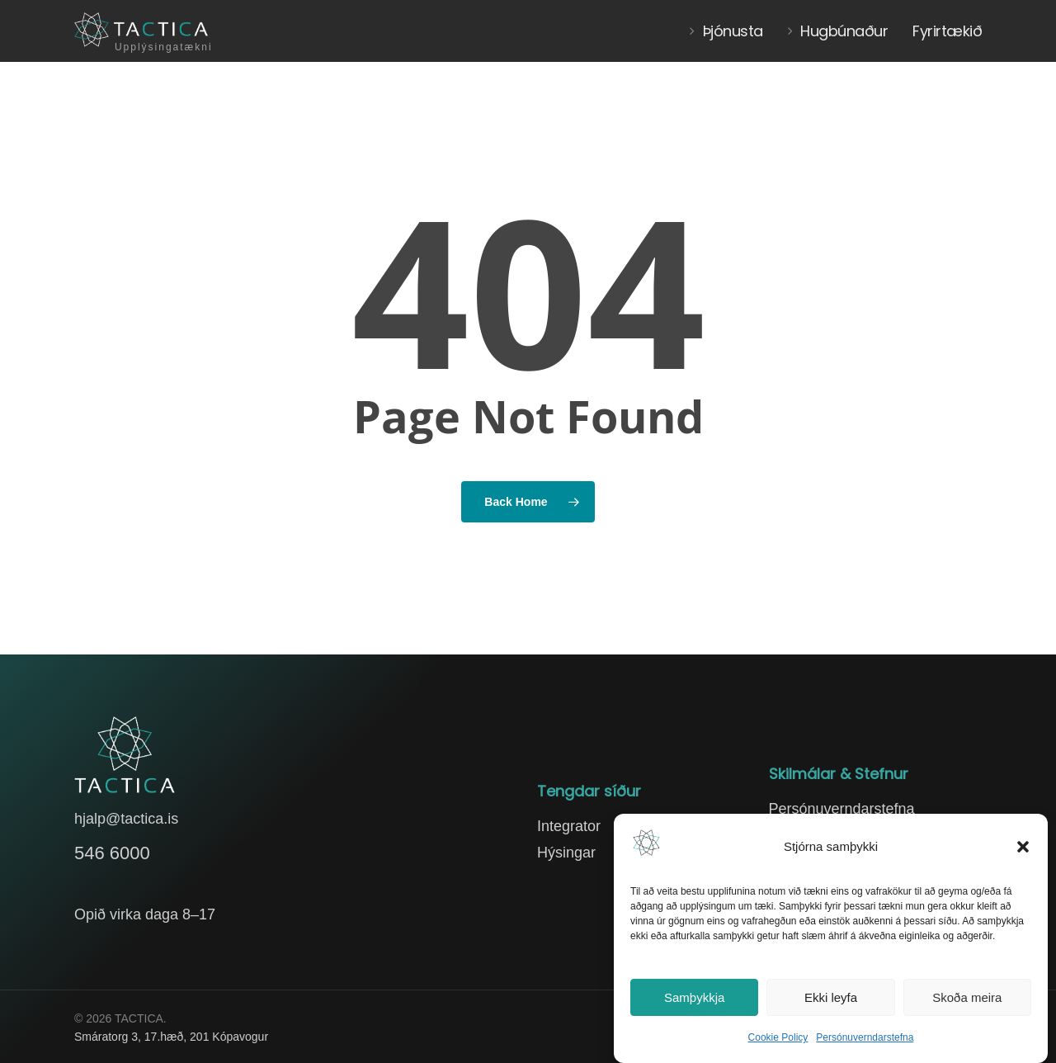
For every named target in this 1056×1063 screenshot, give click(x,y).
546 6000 (112, 853)
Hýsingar (566, 852)
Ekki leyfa (830, 997)
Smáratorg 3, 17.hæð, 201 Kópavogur (171, 1036)
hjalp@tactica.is (126, 818)
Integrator (569, 826)
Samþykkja (694, 997)
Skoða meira (967, 997)
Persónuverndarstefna (864, 1037)
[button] (1023, 847)
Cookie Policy (778, 1037)
